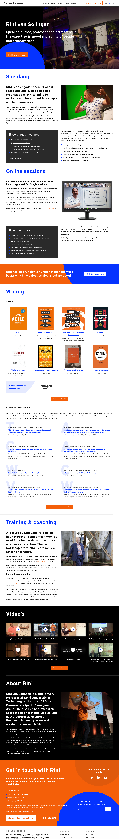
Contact (73, 3)
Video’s (66, 3)
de (106, 3)
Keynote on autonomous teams (20, 143)
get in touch (50, 208)
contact (16, 583)
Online (53, 3)
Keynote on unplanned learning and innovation (25, 146)
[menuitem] (46, 3)
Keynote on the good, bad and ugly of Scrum (25, 152)
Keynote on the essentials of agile (21, 140)
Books (60, 3)
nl (114, 3)
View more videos (15, 158)
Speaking (46, 3)
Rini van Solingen (13, 3)
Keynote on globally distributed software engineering (27, 149)
